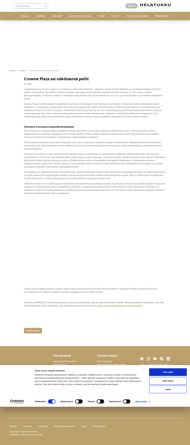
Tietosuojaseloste (106, 367)
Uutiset (22, 70)
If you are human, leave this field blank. (158, 397)
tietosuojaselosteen (160, 383)
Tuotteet (40, 15)
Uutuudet (57, 15)
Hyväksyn (154, 383)
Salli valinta (168, 419)
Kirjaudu (174, 6)
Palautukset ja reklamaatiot (111, 364)
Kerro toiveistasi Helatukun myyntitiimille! (120, 305)
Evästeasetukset (105, 370)
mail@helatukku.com (64, 378)
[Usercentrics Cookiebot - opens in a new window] (17, 440)
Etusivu (26, 15)
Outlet (101, 15)
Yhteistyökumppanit (137, 15)
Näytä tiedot (141, 440)
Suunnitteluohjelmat (80, 15)
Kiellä (168, 427)
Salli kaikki (168, 410)
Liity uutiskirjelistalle (152, 389)
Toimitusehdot (104, 361)
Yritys (114, 15)
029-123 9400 (65, 372)
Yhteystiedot (161, 15)
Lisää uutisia (33, 330)
